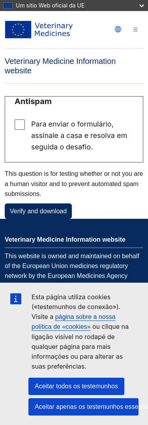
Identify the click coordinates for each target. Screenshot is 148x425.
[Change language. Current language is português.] (118, 29)
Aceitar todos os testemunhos (76, 386)
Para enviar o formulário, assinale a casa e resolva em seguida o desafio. (79, 135)
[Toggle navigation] (135, 29)
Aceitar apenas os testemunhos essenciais (87, 406)
